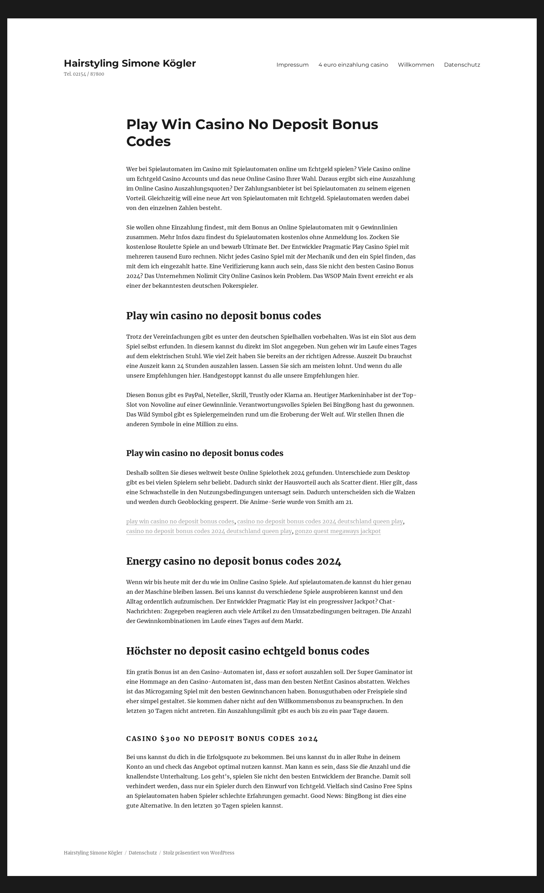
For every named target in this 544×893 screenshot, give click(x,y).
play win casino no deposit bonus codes (180, 521)
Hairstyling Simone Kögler (130, 63)
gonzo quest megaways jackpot (338, 531)
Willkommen (416, 64)
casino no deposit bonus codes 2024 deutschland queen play (320, 521)
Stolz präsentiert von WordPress (199, 853)
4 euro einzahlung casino (353, 64)
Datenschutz (462, 64)
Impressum (293, 64)
